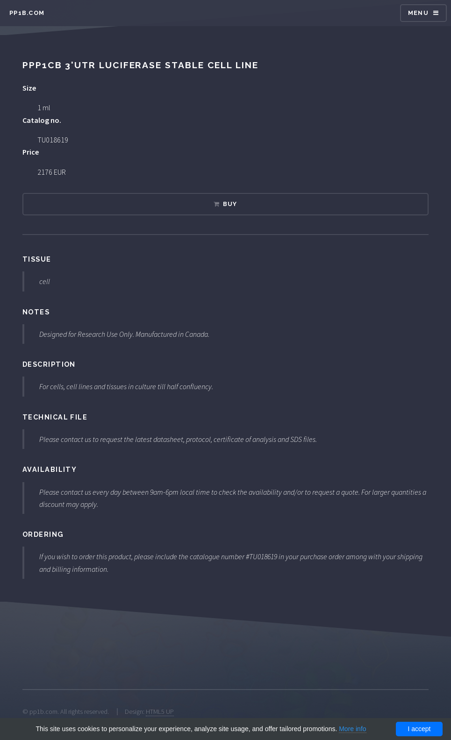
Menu (418, 12)
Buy (230, 203)
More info (352, 729)
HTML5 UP (160, 711)
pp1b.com (26, 12)
